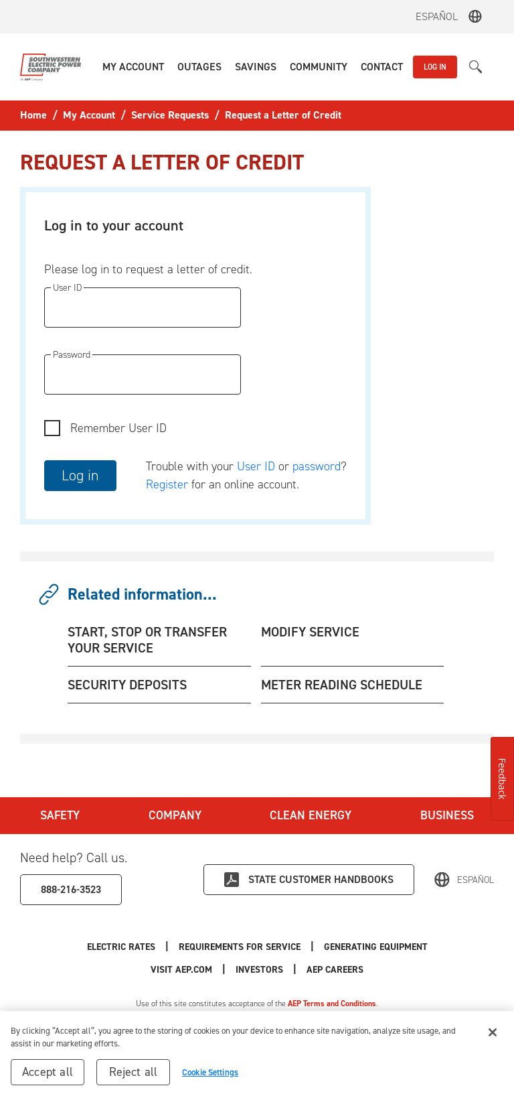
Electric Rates (121, 947)
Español (437, 16)
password (316, 466)
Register (167, 484)
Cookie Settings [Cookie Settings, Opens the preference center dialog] (210, 1075)
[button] (133, 67)
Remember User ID (118, 428)
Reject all (133, 1075)
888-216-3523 (71, 889)
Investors (259, 969)
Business (447, 815)
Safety (60, 815)
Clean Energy (310, 815)
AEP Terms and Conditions (332, 1003)
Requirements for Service (240, 947)
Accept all (47, 1075)
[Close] (492, 1035)
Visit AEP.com (181, 969)
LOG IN (435, 67)
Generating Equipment (376, 947)
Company (175, 815)
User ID (256, 466)
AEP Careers (335, 969)
